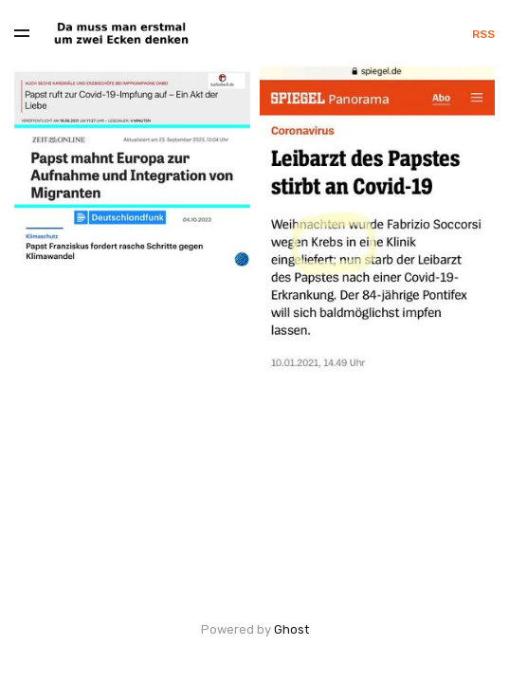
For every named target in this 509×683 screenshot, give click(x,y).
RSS (483, 34)
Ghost (291, 629)
